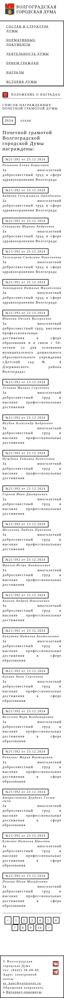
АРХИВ (25, 120)
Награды (15, 72)
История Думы (21, 81)
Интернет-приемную (24, 992)
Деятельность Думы (27, 54)
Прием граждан (22, 63)
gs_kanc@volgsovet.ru (22, 983)
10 (40, 927)
